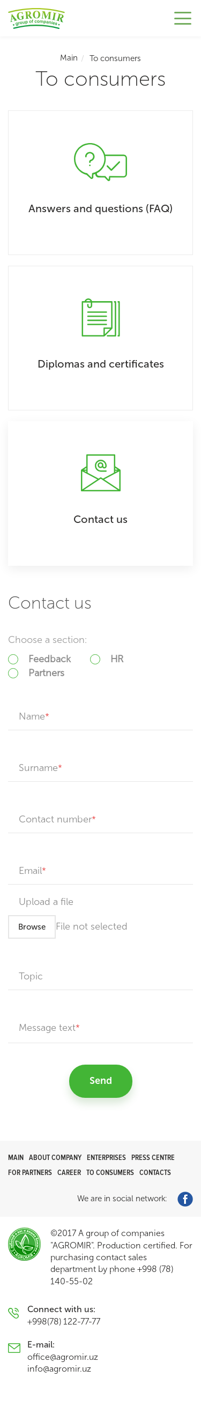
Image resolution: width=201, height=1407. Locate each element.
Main (69, 58)
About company (55, 1157)
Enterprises (106, 1157)
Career (69, 1172)
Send (101, 1081)
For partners (30, 1172)
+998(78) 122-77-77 (63, 1321)
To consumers (110, 1172)
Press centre (153, 1157)
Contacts (155, 1172)
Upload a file (46, 902)
